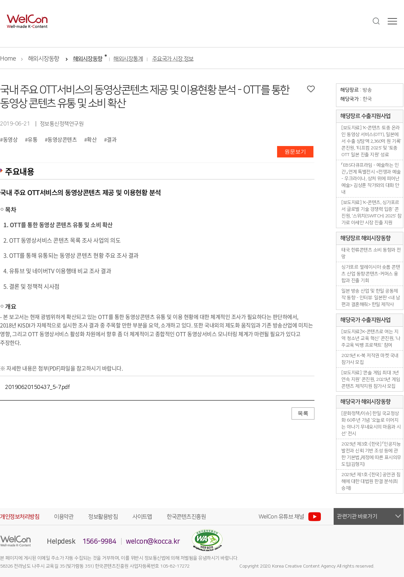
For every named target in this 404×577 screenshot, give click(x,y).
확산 (92, 139)
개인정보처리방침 (19, 517)
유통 (32, 139)
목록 (303, 413)
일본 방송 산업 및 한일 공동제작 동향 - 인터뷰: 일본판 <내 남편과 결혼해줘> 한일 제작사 (370, 297)
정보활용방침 (102, 517)
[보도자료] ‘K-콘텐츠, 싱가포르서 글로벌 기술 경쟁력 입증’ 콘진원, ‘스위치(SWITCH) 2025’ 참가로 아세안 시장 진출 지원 (371, 212)
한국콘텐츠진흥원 (186, 517)
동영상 (10, 139)
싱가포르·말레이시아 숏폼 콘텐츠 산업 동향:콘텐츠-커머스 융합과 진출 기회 (370, 273)
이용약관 (63, 517)
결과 (111, 139)
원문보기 (295, 151)
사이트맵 (142, 517)
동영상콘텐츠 (62, 139)
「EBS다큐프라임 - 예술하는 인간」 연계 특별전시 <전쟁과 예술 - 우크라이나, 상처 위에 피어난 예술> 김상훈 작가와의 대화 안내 (371, 179)
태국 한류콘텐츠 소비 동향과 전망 (371, 253)
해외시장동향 (43, 59)
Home (8, 59)
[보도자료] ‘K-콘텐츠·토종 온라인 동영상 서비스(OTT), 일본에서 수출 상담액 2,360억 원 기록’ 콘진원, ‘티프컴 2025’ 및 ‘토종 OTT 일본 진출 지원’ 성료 (371, 141)
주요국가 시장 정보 (173, 59)
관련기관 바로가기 (357, 516)
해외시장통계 (128, 59)
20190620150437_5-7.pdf (37, 387)
